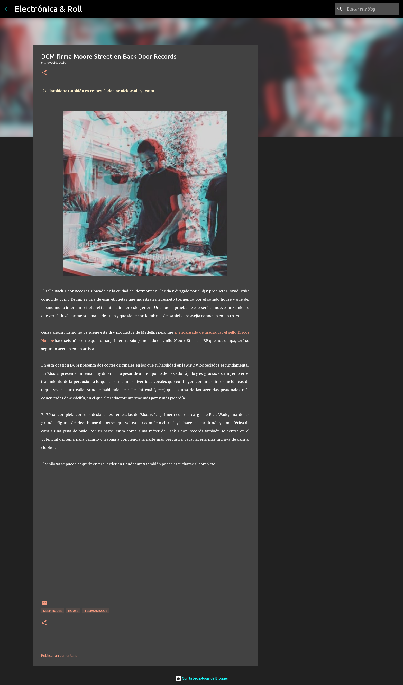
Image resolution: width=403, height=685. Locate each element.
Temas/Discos (95, 610)
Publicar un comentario (59, 656)
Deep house (52, 610)
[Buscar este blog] (372, 9)
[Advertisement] (283, 222)
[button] (44, 72)
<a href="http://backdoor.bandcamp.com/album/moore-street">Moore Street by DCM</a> (145, 536)
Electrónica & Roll (48, 8)
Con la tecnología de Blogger (201, 678)
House (73, 610)
